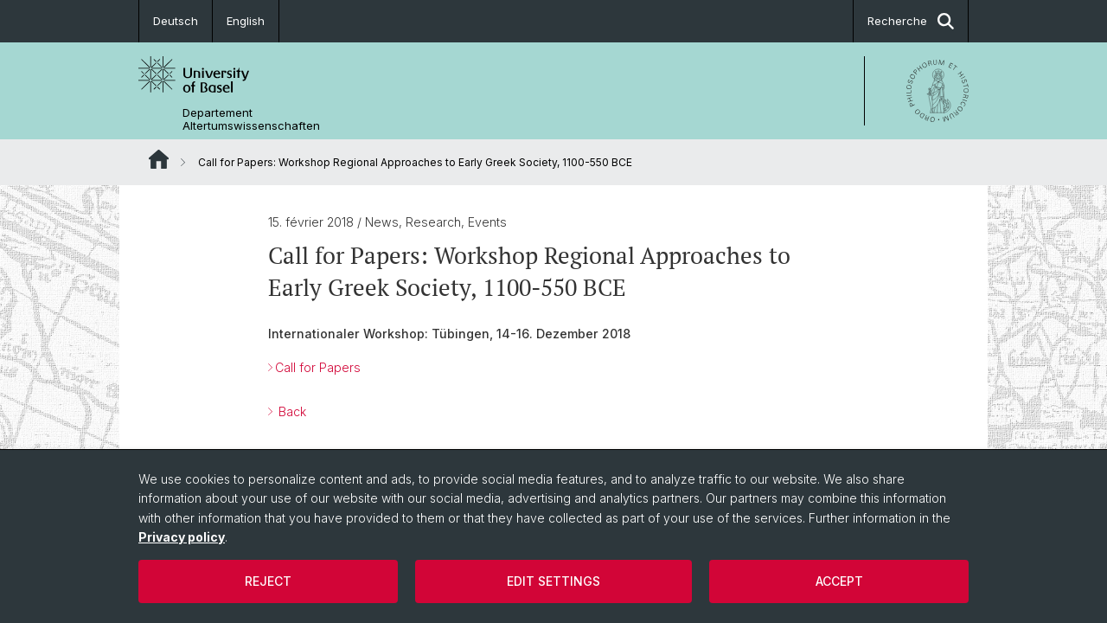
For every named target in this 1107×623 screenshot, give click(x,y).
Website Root (159, 159)
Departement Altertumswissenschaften (251, 119)
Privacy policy (181, 537)
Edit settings (553, 581)
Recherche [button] (910, 21)
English (246, 21)
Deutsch (175, 21)
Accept (839, 581)
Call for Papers (318, 367)
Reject (268, 581)
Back (290, 411)
